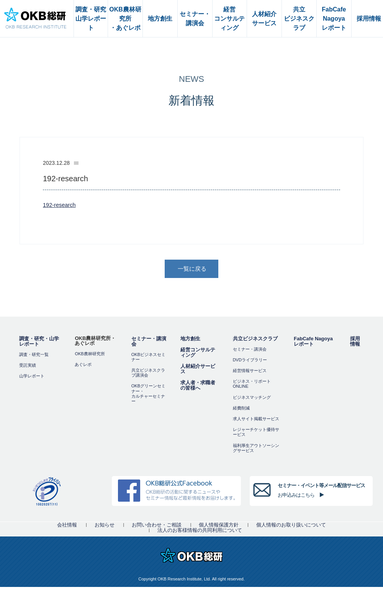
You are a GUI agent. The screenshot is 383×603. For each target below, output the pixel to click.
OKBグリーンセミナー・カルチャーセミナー (148, 395)
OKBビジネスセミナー (148, 357)
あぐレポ (83, 365)
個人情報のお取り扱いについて (291, 525)
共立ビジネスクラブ (255, 339)
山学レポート (31, 376)
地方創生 (190, 339)
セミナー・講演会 (148, 342)
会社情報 (67, 525)
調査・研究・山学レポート (39, 342)
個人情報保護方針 (219, 525)
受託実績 (27, 366)
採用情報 (355, 342)
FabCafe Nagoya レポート (313, 342)
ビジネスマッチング (252, 398)
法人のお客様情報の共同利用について (199, 530)
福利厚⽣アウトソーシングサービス (256, 448)
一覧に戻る (192, 269)
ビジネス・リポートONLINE (252, 384)
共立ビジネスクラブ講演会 (148, 373)
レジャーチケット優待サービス (256, 432)
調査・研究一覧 (34, 355)
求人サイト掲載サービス (256, 419)
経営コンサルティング (197, 353)
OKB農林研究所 (90, 354)
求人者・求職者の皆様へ (197, 386)
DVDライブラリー (250, 360)
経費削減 (241, 408)
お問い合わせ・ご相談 (157, 525)
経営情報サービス (250, 371)
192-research (60, 205)
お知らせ (105, 525)
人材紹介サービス (197, 369)
